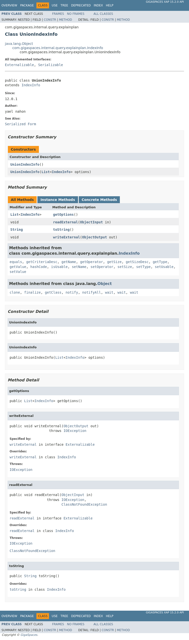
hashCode (38, 267)
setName (79, 267)
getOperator (91, 262)
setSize (124, 267)
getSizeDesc (137, 262)
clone (15, 292)
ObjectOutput (94, 237)
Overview (9, 5)
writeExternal (66, 237)
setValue (18, 272)
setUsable (164, 267)
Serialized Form (20, 124)
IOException (74, 431)
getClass (53, 292)
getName (69, 262)
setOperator (102, 267)
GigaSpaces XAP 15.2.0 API (165, 1)
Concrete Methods (99, 200)
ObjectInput (91, 222)
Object (104, 283)
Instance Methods (57, 200)
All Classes (103, 14)
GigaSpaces (28, 635)
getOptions (63, 214)
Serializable (50, 65)
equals (16, 262)
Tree (64, 5)
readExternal (65, 222)
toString (61, 229)
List (45, 172)
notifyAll (91, 292)
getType (160, 262)
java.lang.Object (19, 44)
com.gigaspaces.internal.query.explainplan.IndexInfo (57, 48)
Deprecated (81, 5)
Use (55, 5)
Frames (58, 14)
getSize (114, 262)
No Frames (75, 14)
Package (27, 5)
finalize (32, 292)
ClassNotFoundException (84, 504)
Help (109, 5)
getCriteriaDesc (41, 262)
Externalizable (19, 65)
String (16, 229)
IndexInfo (30, 85)
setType (143, 267)
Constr (50, 19)
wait (109, 292)
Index (98, 5)
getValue (18, 267)
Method (65, 19)
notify (72, 292)
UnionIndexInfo (24, 164)
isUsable (59, 267)
